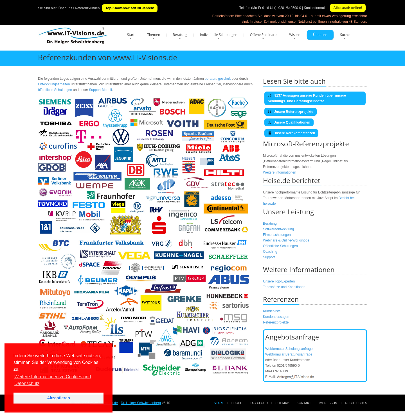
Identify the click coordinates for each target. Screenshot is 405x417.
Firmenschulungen (277, 235)
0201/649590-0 (289, 8)
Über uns (320, 34)
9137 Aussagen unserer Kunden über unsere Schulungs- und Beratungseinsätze (307, 98)
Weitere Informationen (279, 172)
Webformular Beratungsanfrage (288, 354)
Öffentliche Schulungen (280, 246)
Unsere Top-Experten (279, 281)
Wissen (294, 34)
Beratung (180, 34)
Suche (345, 34)
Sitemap (282, 403)
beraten (210, 79)
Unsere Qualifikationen (289, 122)
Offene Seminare (263, 34)
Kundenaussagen (276, 317)
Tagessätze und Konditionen (284, 287)
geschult (224, 79)
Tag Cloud (259, 403)
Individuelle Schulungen (218, 34)
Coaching (270, 252)
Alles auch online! (347, 8)
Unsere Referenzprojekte (290, 112)
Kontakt (304, 403)
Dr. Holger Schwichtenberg (141, 403)
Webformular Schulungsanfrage (289, 349)
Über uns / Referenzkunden (79, 8)
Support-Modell (100, 90)
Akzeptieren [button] (58, 398)
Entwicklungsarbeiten (54, 84)
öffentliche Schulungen (55, 90)
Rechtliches (356, 403)
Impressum (328, 403)
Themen (153, 34)
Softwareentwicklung (278, 229)
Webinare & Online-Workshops (286, 240)
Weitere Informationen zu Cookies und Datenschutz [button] (52, 380)
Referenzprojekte (276, 322)
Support (269, 257)
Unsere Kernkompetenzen (291, 133)
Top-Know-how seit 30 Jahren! (129, 8)
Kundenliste (272, 311)
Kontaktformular (316, 8)
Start (131, 34)
